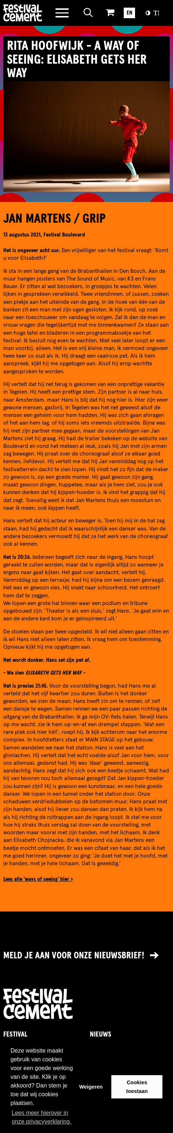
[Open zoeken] (88, 12)
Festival (15, 1034)
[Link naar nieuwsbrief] (86, 956)
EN (129, 13)
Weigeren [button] (91, 1087)
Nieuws (100, 1034)
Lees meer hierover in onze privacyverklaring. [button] (42, 1117)
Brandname (23, 12)
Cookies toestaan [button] (137, 1087)
